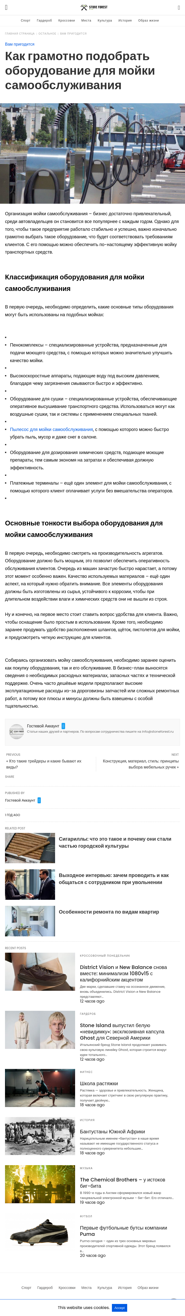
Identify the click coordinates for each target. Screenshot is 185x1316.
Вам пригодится (73, 34)
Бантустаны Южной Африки (112, 1131)
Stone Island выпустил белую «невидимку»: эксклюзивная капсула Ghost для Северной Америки (122, 1031)
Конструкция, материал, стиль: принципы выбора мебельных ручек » (141, 764)
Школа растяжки (99, 1083)
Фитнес (86, 1072)
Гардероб (44, 20)
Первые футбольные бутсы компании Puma (123, 1231)
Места (86, 20)
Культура (105, 20)
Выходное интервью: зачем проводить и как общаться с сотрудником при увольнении (114, 879)
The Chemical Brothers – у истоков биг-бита (122, 1182)
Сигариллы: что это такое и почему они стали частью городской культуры (115, 842)
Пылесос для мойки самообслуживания (51, 429)
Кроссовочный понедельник (105, 956)
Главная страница (20, 34)
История (125, 20)
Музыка (86, 1168)
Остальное (47, 34)
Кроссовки (66, 20)
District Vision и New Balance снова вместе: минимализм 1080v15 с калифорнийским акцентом (123, 973)
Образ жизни (148, 20)
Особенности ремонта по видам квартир (109, 911)
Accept (119, 1308)
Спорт (26, 20)
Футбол (86, 1216)
